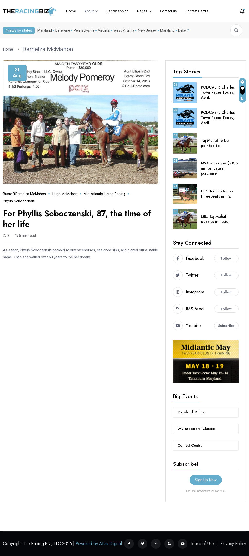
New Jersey (147, 30)
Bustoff (9, 194)
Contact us (168, 11)
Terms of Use (202, 543)
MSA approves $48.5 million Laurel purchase (219, 168)
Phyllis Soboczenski (19, 201)
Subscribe (226, 325)
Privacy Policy (233, 543)
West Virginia (123, 30)
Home (71, 11)
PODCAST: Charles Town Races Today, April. (218, 92)
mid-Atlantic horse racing (104, 194)
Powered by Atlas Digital (99, 543)
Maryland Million (191, 412)
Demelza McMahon (47, 49)
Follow (226, 258)
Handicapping (117, 11)
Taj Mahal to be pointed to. (215, 143)
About (89, 11)
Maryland (44, 30)
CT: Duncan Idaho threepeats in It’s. (217, 193)
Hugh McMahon (64, 194)
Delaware (62, 30)
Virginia (104, 30)
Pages (142, 11)
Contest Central (197, 11)
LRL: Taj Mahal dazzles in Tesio (215, 219)
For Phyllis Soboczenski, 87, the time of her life (77, 219)
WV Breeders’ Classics (196, 428)
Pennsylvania (84, 30)
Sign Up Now (206, 480)
